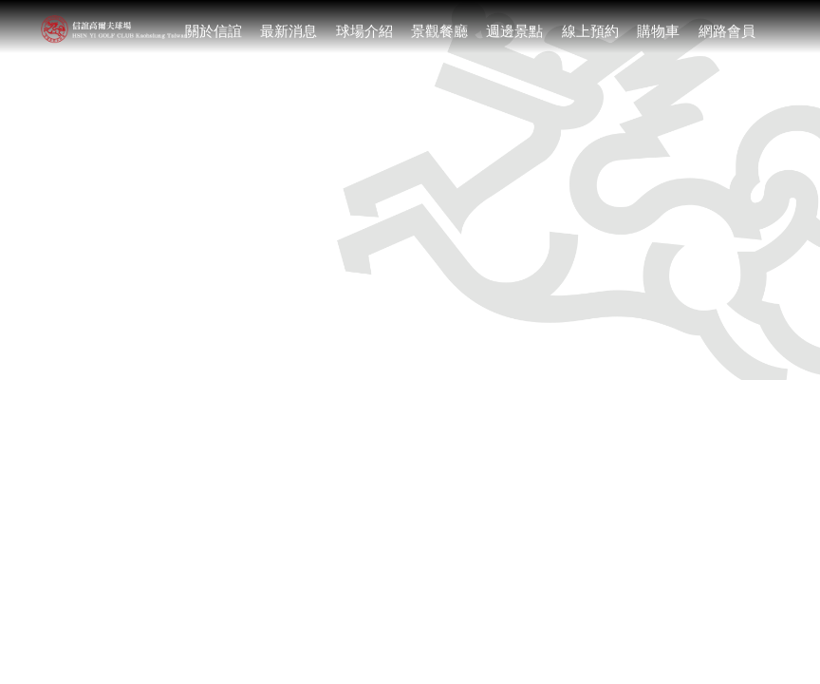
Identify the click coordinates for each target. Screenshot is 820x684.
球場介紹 (364, 31)
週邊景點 (514, 31)
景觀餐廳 (439, 31)
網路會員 (727, 31)
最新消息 (288, 31)
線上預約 (590, 31)
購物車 (658, 31)
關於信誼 (213, 31)
